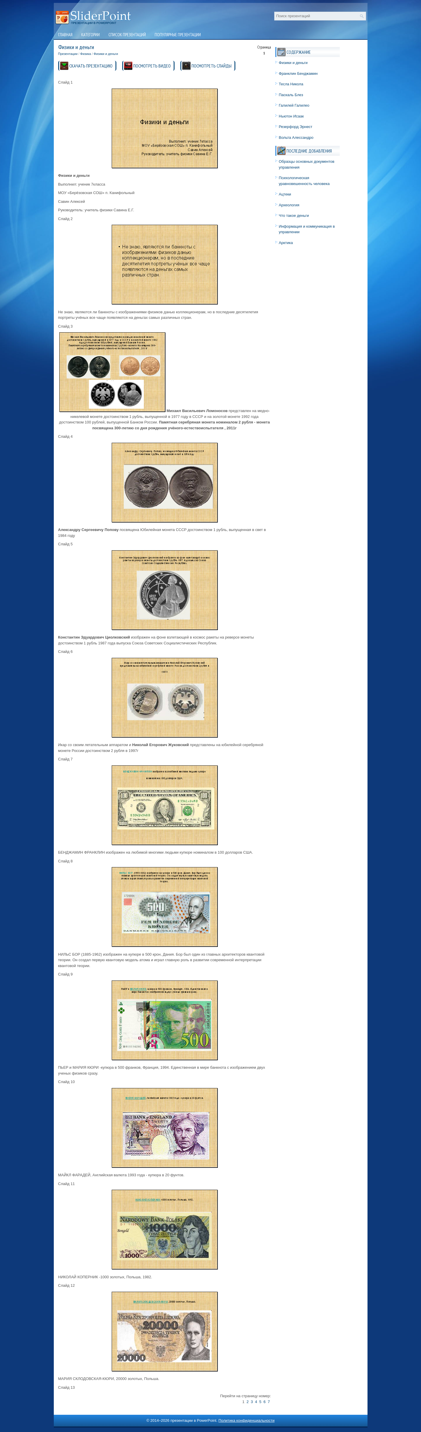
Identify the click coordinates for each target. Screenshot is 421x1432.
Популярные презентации (178, 34)
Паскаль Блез (291, 95)
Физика (85, 54)
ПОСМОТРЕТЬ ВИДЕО (152, 65)
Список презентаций (127, 34)
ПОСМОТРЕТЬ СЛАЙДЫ (211, 66)
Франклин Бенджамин (298, 73)
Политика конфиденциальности (246, 1420)
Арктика (286, 243)
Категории (90, 34)
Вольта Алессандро (296, 137)
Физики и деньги (106, 54)
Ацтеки (285, 194)
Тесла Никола (291, 84)
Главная (65, 34)
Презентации (68, 54)
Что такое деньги (294, 215)
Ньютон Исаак (291, 116)
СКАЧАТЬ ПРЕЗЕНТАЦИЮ (91, 65)
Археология (289, 205)
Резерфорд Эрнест (296, 126)
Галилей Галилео (294, 105)
